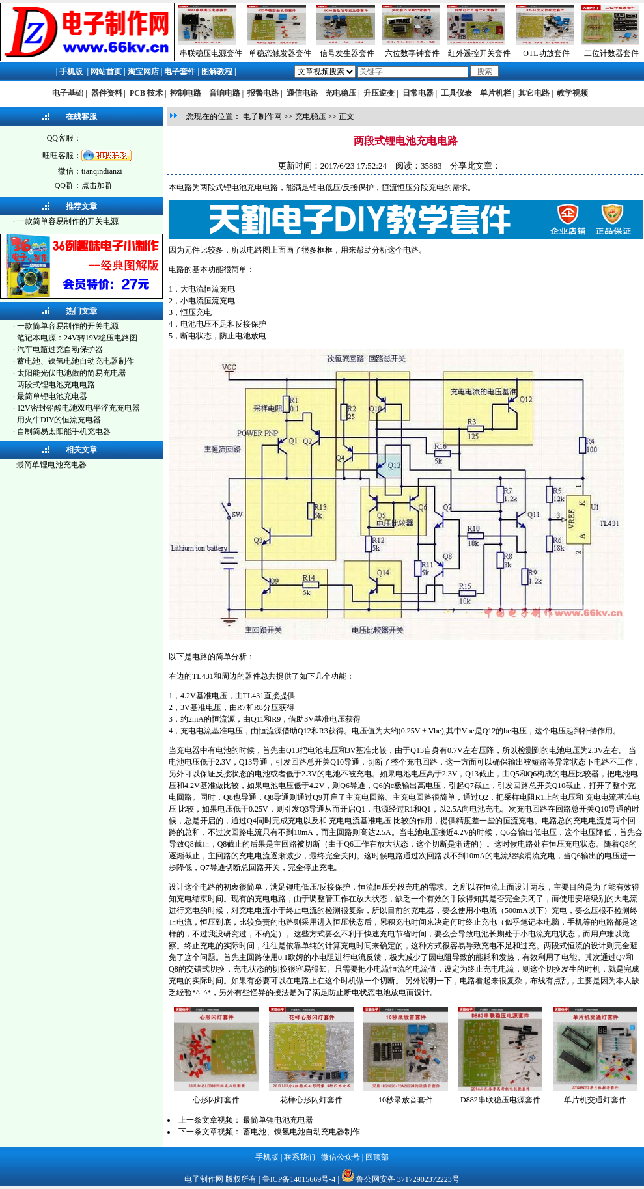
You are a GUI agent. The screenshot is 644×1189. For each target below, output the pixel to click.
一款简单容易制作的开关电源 (68, 221)
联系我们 (299, 1157)
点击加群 (97, 185)
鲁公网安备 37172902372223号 (408, 1179)
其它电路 (534, 93)
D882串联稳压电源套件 (500, 1099)
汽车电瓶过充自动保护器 (60, 349)
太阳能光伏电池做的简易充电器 (71, 372)
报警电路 (263, 93)
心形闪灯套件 (216, 1099)
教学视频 (572, 93)
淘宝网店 (143, 71)
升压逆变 (379, 93)
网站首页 (106, 71)
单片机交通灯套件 (595, 1099)
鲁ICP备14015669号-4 (299, 1179)
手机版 (71, 71)
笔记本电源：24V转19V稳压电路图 (77, 337)
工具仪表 (456, 93)
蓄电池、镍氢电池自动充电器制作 (75, 361)
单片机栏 (495, 93)
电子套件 (179, 71)
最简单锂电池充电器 (52, 396)
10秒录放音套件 (405, 1099)
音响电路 (224, 93)
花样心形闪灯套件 (311, 1099)
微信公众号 (340, 1157)
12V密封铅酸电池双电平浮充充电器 (78, 408)
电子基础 (67, 93)
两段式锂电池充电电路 (56, 384)
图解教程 (216, 71)
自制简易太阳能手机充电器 (64, 431)
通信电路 (302, 93)
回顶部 (377, 1157)
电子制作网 (262, 116)
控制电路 (185, 93)
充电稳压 (340, 93)
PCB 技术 (146, 93)
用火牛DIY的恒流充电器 (59, 419)
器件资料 (106, 93)
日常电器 (418, 93)
